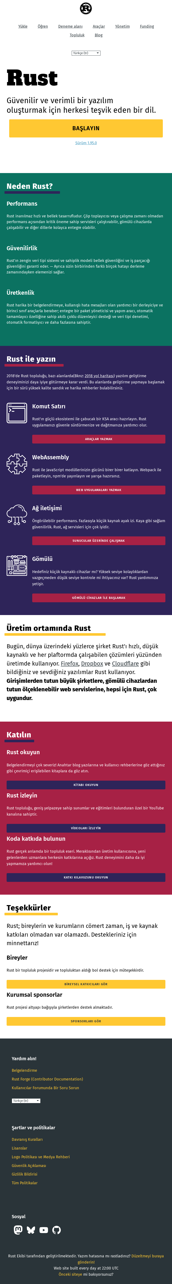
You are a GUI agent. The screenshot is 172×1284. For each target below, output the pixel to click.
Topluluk (77, 35)
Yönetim (122, 26)
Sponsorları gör (86, 1021)
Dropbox (92, 663)
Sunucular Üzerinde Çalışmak (99, 541)
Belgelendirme (24, 1070)
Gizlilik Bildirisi (24, 1174)
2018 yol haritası (99, 376)
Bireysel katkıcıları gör (86, 984)
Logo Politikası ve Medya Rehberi (41, 1157)
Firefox (69, 663)
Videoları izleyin (86, 828)
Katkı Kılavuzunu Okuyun (86, 877)
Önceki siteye (70, 1274)
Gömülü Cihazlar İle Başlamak (98, 598)
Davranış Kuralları (27, 1139)
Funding (147, 26)
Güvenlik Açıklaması (29, 1165)
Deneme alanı (70, 26)
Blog (98, 35)
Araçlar (99, 26)
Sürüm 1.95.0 (86, 143)
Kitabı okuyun (86, 785)
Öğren (43, 26)
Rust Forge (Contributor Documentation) (47, 1079)
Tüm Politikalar (25, 1183)
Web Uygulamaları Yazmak (98, 490)
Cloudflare (125, 663)
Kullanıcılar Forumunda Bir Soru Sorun (45, 1088)
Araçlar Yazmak (99, 439)
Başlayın (86, 128)
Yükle (23, 26)
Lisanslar (19, 1148)
